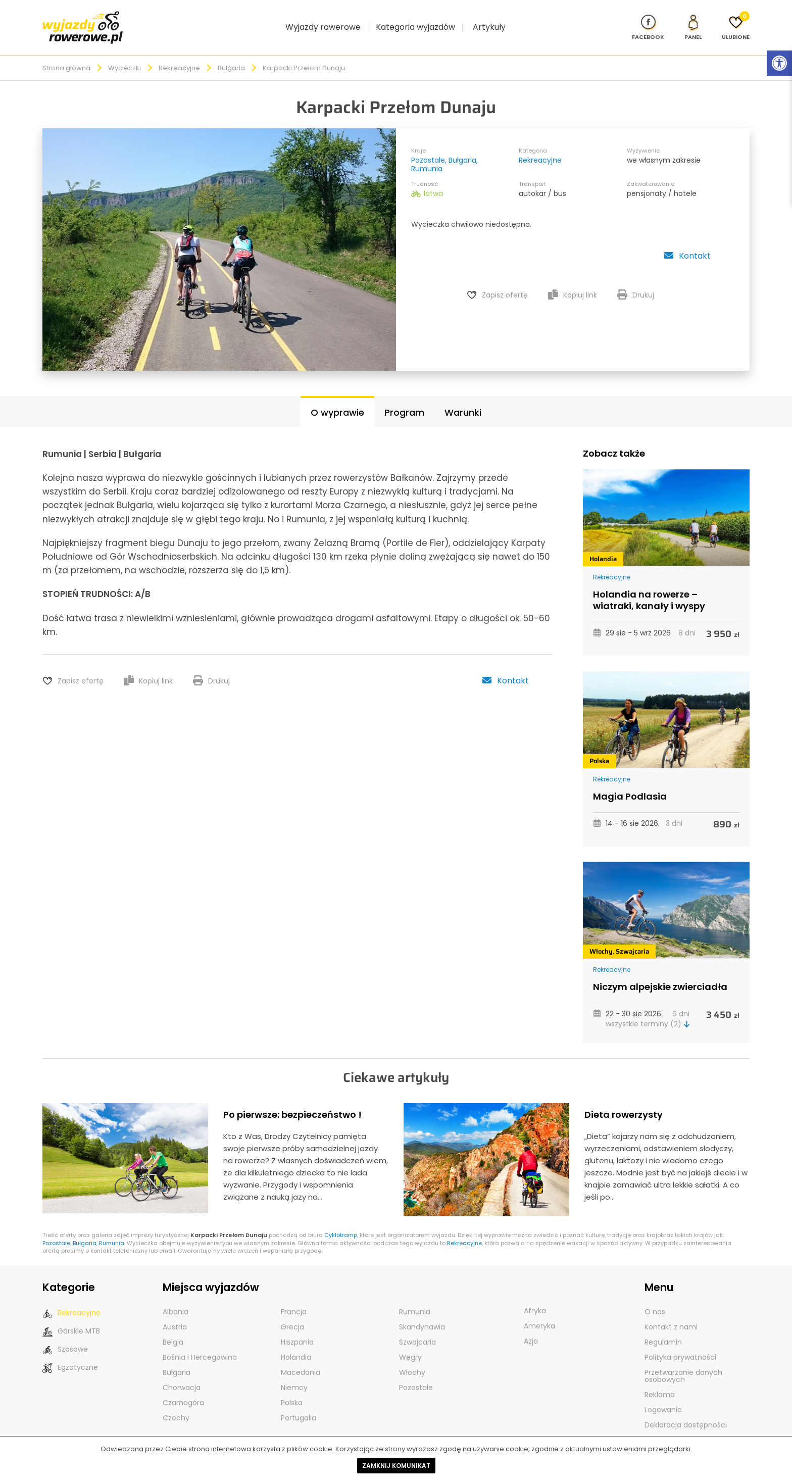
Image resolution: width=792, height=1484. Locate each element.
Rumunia (426, 157)
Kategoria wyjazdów (415, 21)
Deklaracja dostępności (686, 1413)
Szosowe (65, 1337)
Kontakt (687, 244)
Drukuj (635, 283)
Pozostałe (428, 148)
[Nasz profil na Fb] (648, 21)
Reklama (660, 1383)
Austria (175, 1315)
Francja (294, 1300)
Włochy (601, 939)
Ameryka (539, 1314)
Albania (175, 1300)
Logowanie (663, 1398)
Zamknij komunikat (396, 1465)
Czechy (176, 1406)
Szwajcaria (632, 939)
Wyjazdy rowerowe (323, 21)
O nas (655, 1300)
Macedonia (300, 1361)
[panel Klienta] (693, 21)
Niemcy (294, 1376)
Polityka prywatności (680, 1346)
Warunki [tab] (462, 400)
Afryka (535, 1299)
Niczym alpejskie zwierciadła (660, 975)
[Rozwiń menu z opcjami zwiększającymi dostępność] (779, 63)
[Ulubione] (736, 21)
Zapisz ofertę (505, 283)
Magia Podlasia (630, 784)
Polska (599, 749)
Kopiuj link (572, 283)
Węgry (410, 1346)
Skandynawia (422, 1315)
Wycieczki (124, 56)
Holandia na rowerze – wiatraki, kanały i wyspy (649, 589)
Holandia (603, 547)
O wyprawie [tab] (337, 400)
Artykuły (489, 21)
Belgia (173, 1330)
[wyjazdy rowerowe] (82, 20)
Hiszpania (297, 1330)
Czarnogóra (183, 1391)
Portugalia (298, 1406)
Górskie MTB (71, 1319)
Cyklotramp (340, 1224)
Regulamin (663, 1330)
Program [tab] (404, 400)
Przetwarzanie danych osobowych (683, 1364)
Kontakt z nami (671, 1315)
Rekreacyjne (179, 56)
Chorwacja (182, 1376)
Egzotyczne (70, 1356)
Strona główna (66, 56)
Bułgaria (231, 56)
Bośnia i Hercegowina (200, 1346)
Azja (531, 1329)
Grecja (292, 1315)
